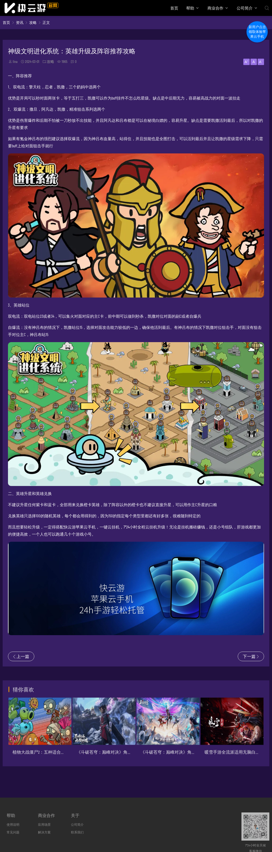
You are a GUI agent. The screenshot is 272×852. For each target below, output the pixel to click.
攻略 (33, 22)
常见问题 (13, 832)
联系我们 (77, 832)
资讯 (19, 22)
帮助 (190, 8)
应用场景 (44, 824)
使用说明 (13, 824)
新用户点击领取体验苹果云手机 (257, 31)
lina (15, 61)
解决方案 (44, 832)
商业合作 (215, 8)
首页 (174, 8)
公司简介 (245, 8)
